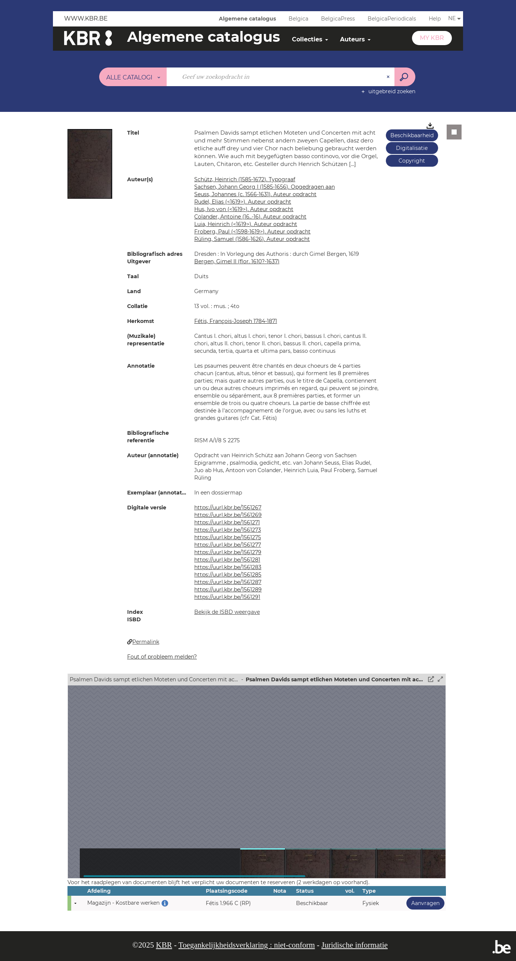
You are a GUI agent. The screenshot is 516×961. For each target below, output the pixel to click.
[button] (89, 163)
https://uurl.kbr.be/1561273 (227, 530)
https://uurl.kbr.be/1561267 (227, 507)
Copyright (412, 160)
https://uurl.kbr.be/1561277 (227, 544)
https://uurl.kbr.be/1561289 (228, 589)
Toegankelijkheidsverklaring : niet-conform (247, 944)
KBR (164, 944)
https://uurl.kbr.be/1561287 (227, 582)
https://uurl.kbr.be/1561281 (227, 559)
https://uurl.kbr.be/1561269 (228, 515)
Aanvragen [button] (423, 903)
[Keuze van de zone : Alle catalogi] (133, 76)
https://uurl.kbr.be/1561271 (227, 522)
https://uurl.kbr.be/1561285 (227, 574)
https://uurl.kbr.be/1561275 (227, 537)
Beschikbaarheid (412, 135)
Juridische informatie (354, 944)
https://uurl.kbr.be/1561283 (227, 567)
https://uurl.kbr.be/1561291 (227, 597)
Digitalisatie (412, 148)
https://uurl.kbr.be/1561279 (227, 552)
